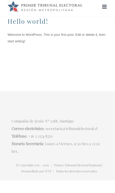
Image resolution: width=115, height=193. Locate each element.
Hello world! (28, 21)
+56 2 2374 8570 (40, 136)
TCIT (48, 171)
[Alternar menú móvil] (104, 6)
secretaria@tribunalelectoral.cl (71, 128)
